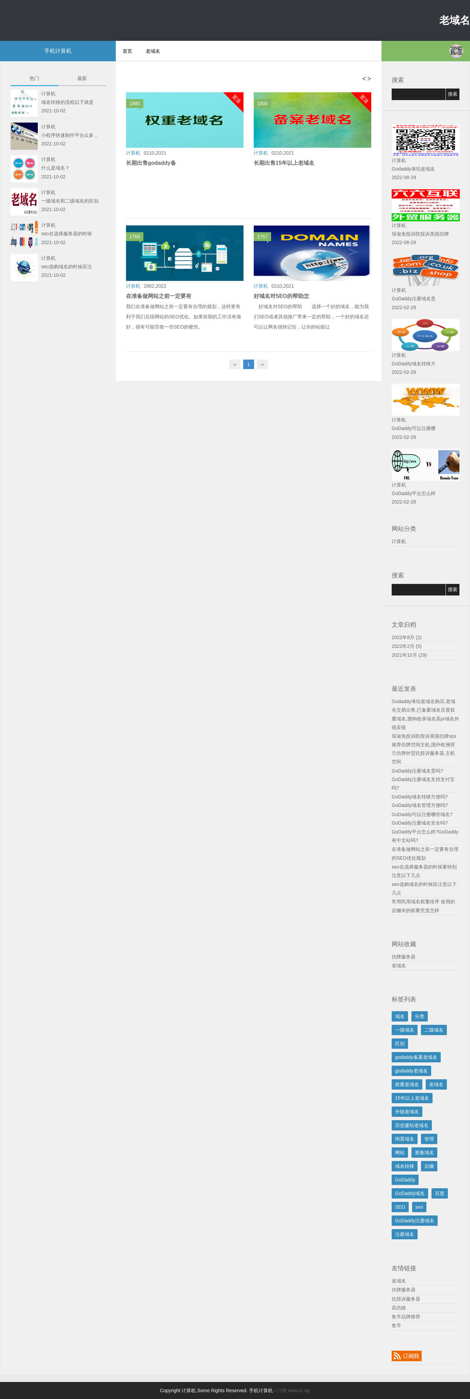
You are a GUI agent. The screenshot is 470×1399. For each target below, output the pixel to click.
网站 (400, 1152)
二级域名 (433, 1030)
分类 (419, 1016)
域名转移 (404, 1166)
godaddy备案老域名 (416, 1057)
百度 (439, 1193)
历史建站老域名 (411, 1125)
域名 (400, 1016)
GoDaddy (405, 1179)
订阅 (281, 1390)
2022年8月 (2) (407, 637)
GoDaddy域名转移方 (414, 363)
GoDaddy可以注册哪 (414, 428)
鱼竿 (396, 1325)
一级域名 (404, 1030)
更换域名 (424, 1152)
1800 (264, 104)
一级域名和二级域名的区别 (69, 201)
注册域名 (404, 1234)
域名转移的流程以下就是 (67, 102)
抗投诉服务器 (406, 1299)
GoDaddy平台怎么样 (414, 493)
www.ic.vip (299, 1390)
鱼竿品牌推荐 (406, 1316)
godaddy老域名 (411, 1071)
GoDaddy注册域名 (414, 1220)
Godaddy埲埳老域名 (413, 169)
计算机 (399, 541)
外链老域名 (407, 1111)
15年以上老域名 (412, 1098)
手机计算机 (58, 51)
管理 (429, 1139)
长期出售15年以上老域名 (284, 163)
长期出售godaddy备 (151, 163)
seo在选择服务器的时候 (66, 233)
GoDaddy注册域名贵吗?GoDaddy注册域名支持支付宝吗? (423, 779)
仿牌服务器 (404, 956)
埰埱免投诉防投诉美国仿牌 (420, 234)
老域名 (454, 20)
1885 (136, 104)
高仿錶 (399, 1307)
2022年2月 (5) (407, 646)
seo (419, 1207)
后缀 (429, 1166)
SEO (400, 1207)
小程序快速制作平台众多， (69, 135)
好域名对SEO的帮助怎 (281, 296)
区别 (400, 1043)
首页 (127, 51)
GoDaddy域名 (410, 1193)
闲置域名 (404, 1139)
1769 (136, 237)
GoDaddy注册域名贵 (414, 298)
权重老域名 (407, 1084)
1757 (264, 237)
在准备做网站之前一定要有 (158, 296)
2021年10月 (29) (409, 655)
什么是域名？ (55, 168)
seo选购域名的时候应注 (66, 266)
